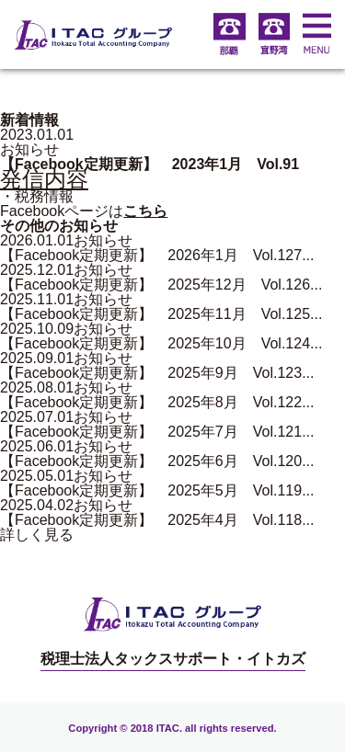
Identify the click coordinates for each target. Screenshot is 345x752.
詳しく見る (37, 534)
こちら (145, 211)
